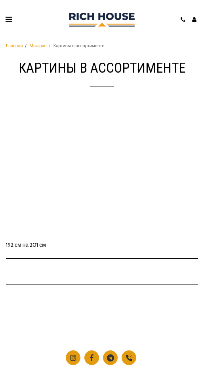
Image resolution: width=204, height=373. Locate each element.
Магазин (38, 45)
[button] (8, 19)
